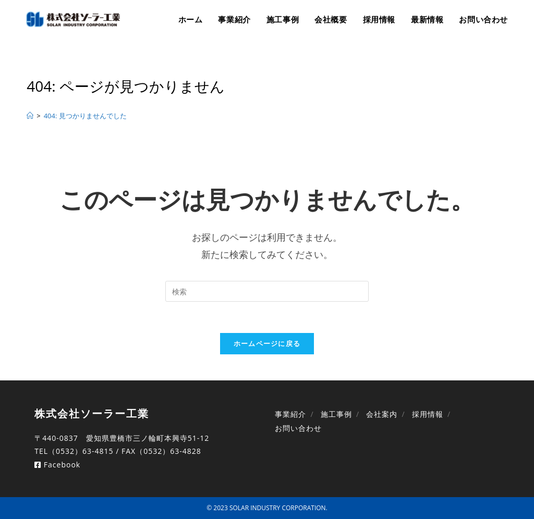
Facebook (57, 464)
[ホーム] (30, 115)
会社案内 (381, 414)
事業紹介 (290, 414)
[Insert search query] (267, 291)
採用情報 (427, 414)
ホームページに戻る (267, 343)
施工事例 (336, 414)
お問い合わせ (298, 428)
